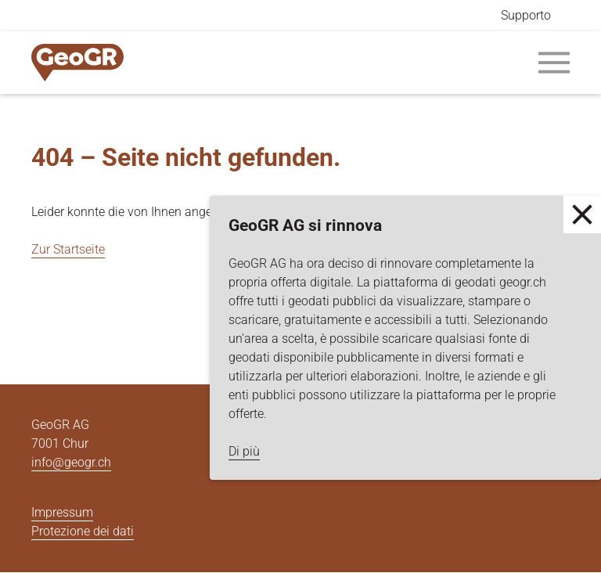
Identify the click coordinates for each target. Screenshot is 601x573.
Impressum (62, 512)
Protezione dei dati (82, 531)
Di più (244, 451)
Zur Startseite (68, 249)
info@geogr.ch (71, 462)
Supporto (526, 15)
